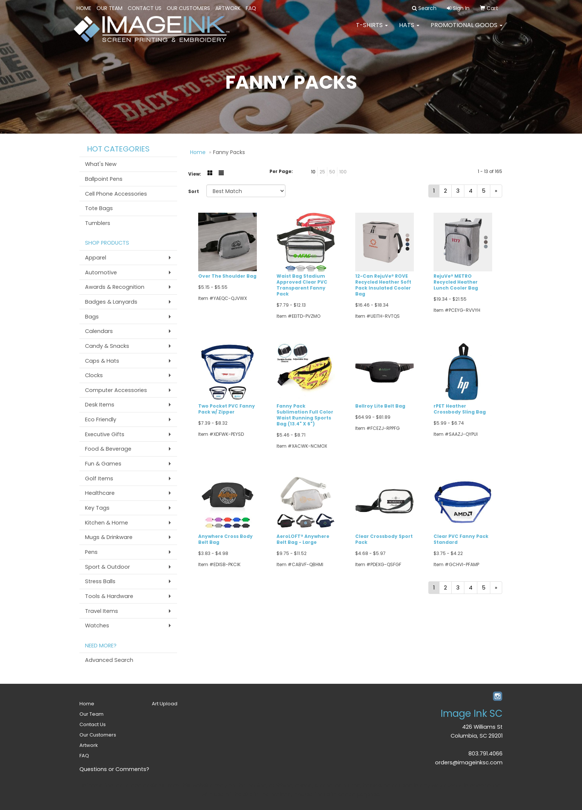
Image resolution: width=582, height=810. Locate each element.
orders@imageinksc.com (469, 762)
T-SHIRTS (372, 29)
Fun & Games (103, 463)
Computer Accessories (116, 390)
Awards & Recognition (114, 287)
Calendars (99, 331)
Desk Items (99, 404)
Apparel (95, 257)
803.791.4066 (485, 753)
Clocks (94, 375)
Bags (92, 316)
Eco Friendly (100, 419)
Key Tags (97, 508)
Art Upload (164, 703)
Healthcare (100, 493)
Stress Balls (100, 581)
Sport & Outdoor (107, 567)
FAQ (251, 8)
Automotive (101, 272)
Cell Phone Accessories (116, 193)
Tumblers (97, 223)
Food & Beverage (108, 449)
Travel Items (101, 611)
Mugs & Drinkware (109, 537)
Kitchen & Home (106, 522)
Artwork (228, 8)
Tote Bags (99, 208)
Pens (91, 552)
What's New (101, 164)
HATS (409, 29)
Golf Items (99, 478)
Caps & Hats (102, 361)
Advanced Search (109, 660)
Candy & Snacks (107, 346)
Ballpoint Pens (103, 179)
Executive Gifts (104, 434)
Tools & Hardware (109, 596)
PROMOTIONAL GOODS (467, 29)
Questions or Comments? (114, 769)
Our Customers (188, 8)
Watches (97, 625)
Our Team (109, 8)
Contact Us (144, 8)
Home (83, 8)
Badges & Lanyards (111, 302)
